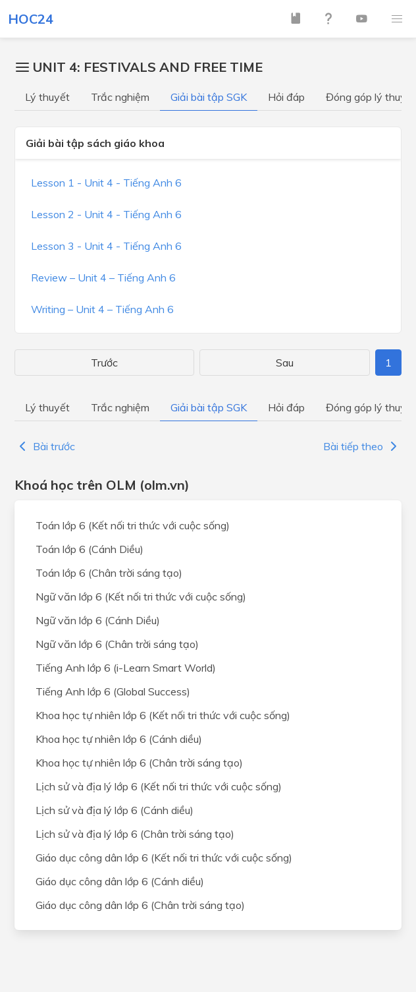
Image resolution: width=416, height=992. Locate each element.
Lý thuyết (47, 96)
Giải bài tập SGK (208, 96)
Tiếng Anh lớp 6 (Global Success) (113, 691)
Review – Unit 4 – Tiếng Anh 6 (103, 277)
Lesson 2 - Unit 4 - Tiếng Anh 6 (106, 214)
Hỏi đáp (286, 96)
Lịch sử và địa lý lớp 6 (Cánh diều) (115, 810)
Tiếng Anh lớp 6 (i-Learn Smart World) (126, 667)
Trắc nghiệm (120, 96)
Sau (285, 362)
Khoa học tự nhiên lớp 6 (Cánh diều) (119, 738)
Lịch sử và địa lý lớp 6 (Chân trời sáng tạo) (135, 833)
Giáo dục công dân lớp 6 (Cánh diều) (120, 881)
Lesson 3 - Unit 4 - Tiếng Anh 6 (106, 245)
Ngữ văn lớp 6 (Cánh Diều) (98, 620)
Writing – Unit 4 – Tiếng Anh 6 (102, 309)
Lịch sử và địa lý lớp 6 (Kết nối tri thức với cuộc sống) (159, 786)
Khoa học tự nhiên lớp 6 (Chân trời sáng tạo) (139, 762)
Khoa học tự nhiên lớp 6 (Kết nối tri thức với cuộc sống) (163, 715)
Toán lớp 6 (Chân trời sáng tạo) (109, 572)
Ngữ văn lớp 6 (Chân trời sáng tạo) (117, 644)
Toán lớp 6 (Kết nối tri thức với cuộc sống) (133, 525)
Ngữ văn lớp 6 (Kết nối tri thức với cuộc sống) (141, 596)
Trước (104, 362)
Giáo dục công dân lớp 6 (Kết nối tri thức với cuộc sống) (164, 857)
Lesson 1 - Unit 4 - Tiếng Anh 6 (106, 182)
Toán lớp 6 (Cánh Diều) (89, 549)
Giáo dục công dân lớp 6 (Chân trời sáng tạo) (140, 905)
